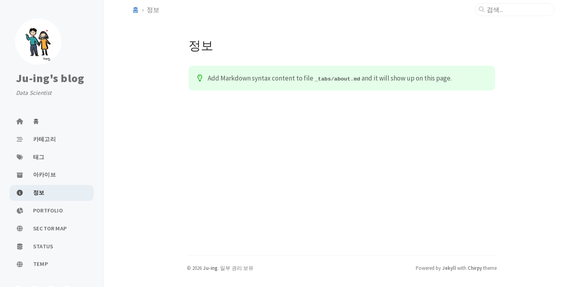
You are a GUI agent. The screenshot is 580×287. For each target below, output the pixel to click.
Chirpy (475, 268)
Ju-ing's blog (50, 78)
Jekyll (449, 268)
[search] (518, 10)
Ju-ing (210, 268)
